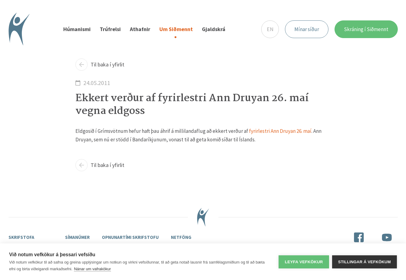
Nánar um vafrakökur (92, 269)
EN (270, 29)
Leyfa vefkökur (304, 262)
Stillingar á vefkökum (364, 262)
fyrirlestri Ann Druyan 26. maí (280, 131)
